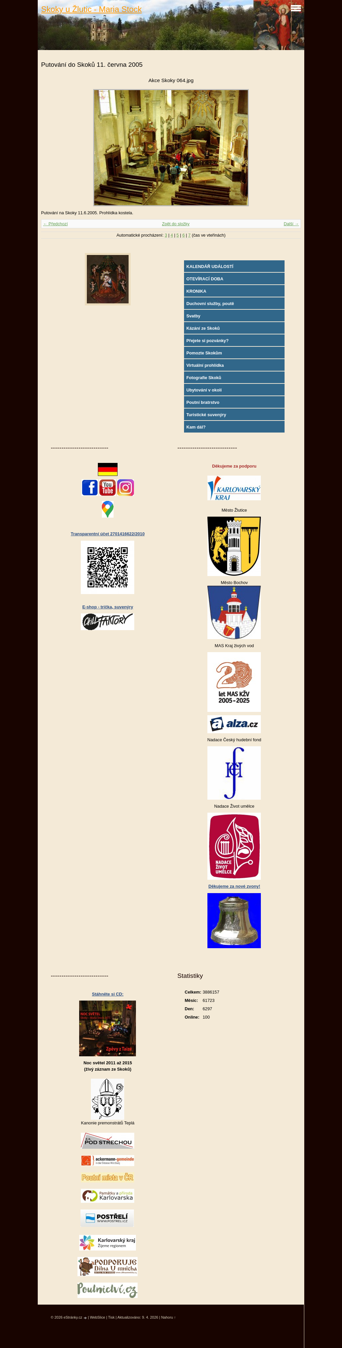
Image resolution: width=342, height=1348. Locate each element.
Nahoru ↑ (168, 1317)
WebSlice (97, 1317)
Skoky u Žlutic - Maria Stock (91, 9)
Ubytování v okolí (204, 389)
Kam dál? (196, 427)
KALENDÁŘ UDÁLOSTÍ (209, 266)
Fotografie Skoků (203, 377)
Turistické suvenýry (206, 414)
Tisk (111, 1317)
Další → (291, 223)
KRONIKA (196, 291)
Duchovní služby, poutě (210, 303)
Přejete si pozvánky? (207, 340)
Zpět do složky (176, 223)
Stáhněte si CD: (108, 994)
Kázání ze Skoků (203, 328)
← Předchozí (55, 223)
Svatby (193, 315)
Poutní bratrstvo (202, 402)
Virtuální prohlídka (205, 365)
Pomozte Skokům (204, 352)
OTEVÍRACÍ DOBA (204, 278)
